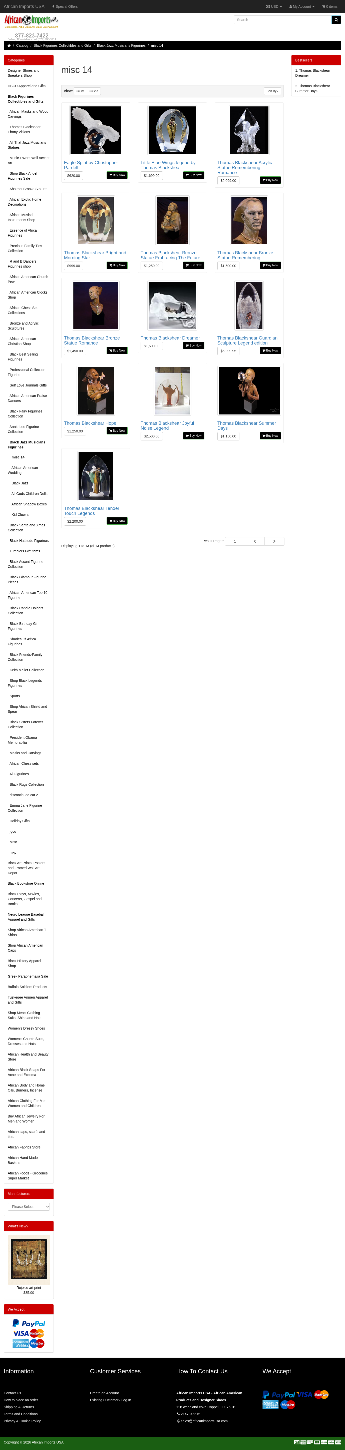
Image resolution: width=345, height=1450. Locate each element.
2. (312, 88)
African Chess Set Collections (23, 310)
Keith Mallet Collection (26, 670)
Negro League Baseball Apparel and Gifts (26, 916)
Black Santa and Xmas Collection (26, 527)
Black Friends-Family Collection (25, 657)
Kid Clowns (18, 515)
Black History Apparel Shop (24, 963)
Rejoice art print (29, 1288)
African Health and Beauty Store (28, 1056)
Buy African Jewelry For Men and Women (26, 1118)
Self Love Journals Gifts (27, 385)
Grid (94, 91)
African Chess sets (23, 763)
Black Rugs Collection (26, 784)
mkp (12, 852)
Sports (14, 696)
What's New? (18, 1226)
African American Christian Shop (22, 341)
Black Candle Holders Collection (25, 610)
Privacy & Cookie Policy (22, 1421)
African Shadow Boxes (27, 504)
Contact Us (12, 1393)
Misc (12, 842)
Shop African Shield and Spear (27, 709)
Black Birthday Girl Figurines (23, 626)
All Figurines (18, 774)
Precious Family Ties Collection (25, 248)
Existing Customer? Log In (110, 1400)
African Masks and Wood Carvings (28, 113)
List (80, 91)
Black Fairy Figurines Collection (25, 413)
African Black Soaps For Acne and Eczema (26, 1072)
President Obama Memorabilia (22, 739)
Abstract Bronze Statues (27, 189)
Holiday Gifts (19, 821)
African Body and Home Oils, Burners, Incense (26, 1087)
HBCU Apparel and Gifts (27, 86)
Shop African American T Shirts (27, 932)
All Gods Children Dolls (28, 494)
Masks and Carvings (25, 753)
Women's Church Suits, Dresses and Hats (26, 1041)
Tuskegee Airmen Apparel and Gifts (28, 999)
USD (273, 6)
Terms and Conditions (21, 1414)
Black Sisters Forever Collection (25, 724)
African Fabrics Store (24, 1147)
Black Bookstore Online (26, 883)
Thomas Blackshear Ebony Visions (24, 129)
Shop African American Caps (25, 947)
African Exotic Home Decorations (24, 201)
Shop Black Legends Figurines (25, 683)
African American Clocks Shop (28, 294)
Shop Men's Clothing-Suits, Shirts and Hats (25, 1015)
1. (312, 72)
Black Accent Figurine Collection (25, 564)
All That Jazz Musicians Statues (27, 144)
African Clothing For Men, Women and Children (28, 1103)
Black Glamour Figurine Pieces (27, 579)
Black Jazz (18, 483)
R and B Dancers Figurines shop (22, 263)
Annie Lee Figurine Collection (23, 429)
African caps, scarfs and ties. (26, 1134)
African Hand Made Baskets (23, 1160)
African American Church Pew (28, 279)
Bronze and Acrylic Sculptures (23, 325)
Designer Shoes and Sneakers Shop (24, 72)
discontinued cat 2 (23, 795)
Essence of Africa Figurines (22, 232)
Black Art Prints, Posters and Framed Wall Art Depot (26, 868)
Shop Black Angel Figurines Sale (22, 175)
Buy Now (117, 175)
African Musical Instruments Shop (21, 217)
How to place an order (21, 1400)
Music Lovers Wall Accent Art (29, 160)
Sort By (272, 91)
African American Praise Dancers (27, 398)
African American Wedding (23, 470)
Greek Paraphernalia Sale (28, 976)
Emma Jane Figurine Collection (25, 807)
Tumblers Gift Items (24, 551)
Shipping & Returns (19, 1407)
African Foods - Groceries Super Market (28, 1175)
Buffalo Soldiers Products (27, 987)
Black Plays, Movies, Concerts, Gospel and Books (25, 899)
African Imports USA (24, 6)
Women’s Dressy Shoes (26, 1028)
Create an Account (104, 1393)
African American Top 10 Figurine (28, 595)
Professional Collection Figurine (26, 372)
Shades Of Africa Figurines (22, 641)
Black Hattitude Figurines (28, 541)
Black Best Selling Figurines (23, 356)
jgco (12, 831)
